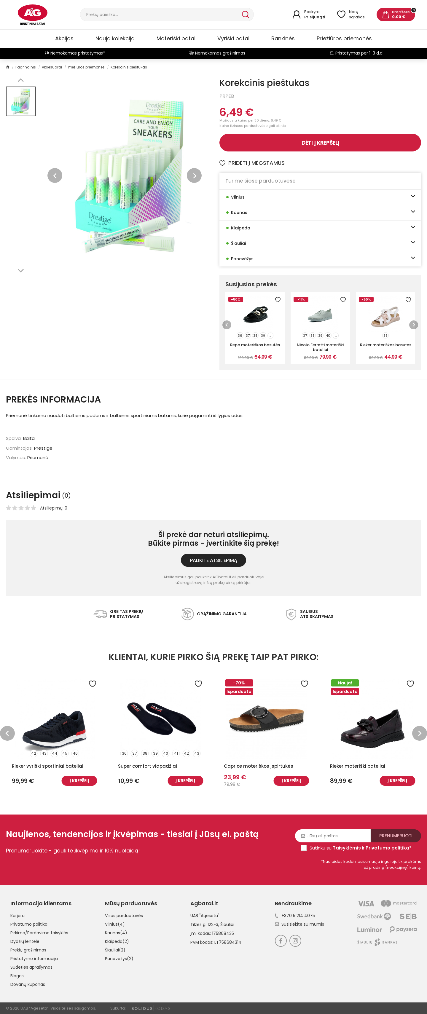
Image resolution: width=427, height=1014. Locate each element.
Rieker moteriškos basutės (385, 345)
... (270, 335)
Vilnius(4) (115, 924)
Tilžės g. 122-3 (204, 924)
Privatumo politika (28, 924)
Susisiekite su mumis (299, 924)
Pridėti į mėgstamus (252, 163)
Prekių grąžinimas (28, 950)
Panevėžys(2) (119, 959)
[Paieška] (160, 14)
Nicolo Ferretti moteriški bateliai (320, 347)
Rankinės (283, 38)
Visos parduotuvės (124, 916)
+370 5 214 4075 (295, 916)
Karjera (17, 916)
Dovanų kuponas (27, 984)
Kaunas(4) (116, 933)
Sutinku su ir (361, 848)
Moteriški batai (176, 38)
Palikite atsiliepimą (213, 560)
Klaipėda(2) (117, 941)
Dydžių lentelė (24, 941)
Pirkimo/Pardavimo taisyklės (39, 933)
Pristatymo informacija (34, 959)
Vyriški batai (233, 38)
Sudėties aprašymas (31, 967)
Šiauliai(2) (115, 950)
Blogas (17, 976)
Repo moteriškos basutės (255, 345)
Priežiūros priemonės (344, 38)
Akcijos (64, 38)
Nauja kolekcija (115, 38)
